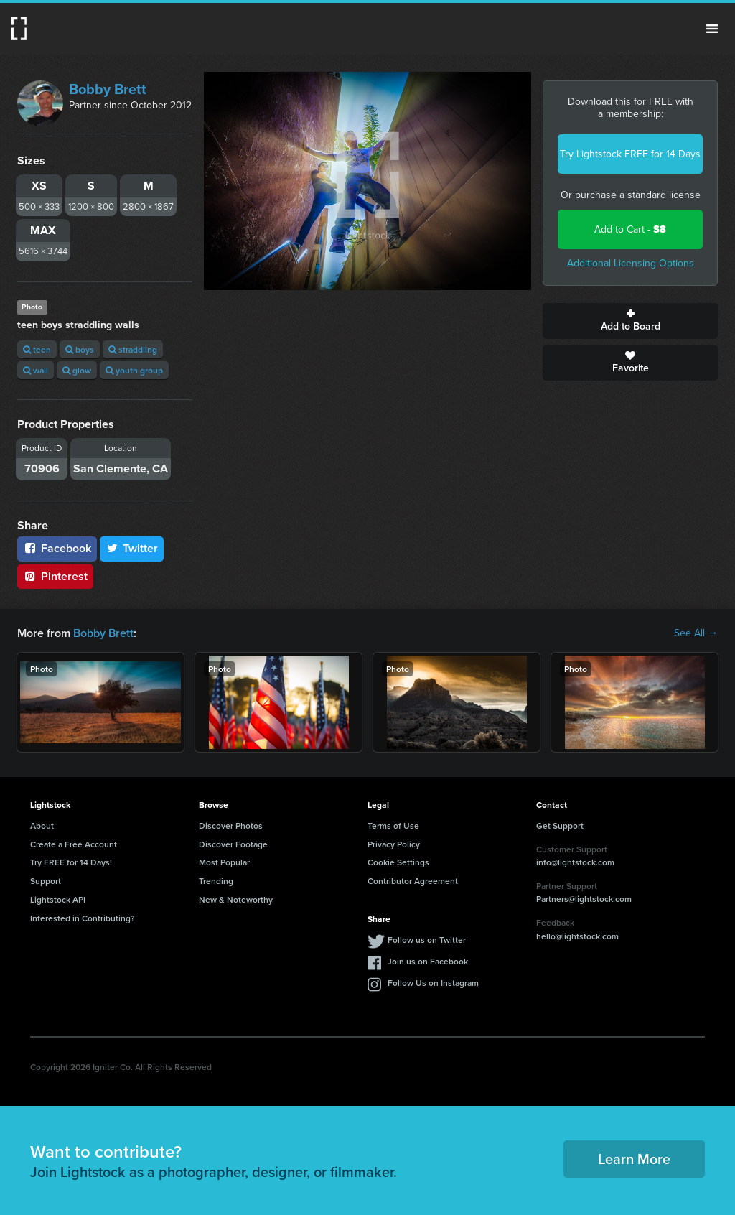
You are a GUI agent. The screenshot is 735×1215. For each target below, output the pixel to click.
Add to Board (630, 321)
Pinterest (55, 576)
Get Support (560, 825)
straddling (132, 349)
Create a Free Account (73, 844)
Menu (712, 28)
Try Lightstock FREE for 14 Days (630, 154)
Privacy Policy (394, 844)
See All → (696, 633)
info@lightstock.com (575, 862)
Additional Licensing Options (630, 263)
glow (76, 370)
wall (35, 370)
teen (37, 349)
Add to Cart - (630, 229)
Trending (216, 881)
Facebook (57, 548)
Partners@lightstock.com (584, 899)
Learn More (634, 1158)
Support (45, 881)
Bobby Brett (107, 89)
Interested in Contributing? (82, 918)
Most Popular (224, 862)
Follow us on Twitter (427, 940)
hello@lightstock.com (577, 936)
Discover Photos (231, 825)
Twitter (132, 548)
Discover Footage (233, 844)
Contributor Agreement (413, 881)
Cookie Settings (398, 862)
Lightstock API (57, 899)
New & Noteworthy (236, 899)
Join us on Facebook (428, 961)
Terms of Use (393, 825)
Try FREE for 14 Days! (71, 862)
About (42, 825)
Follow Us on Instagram (433, 983)
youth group (134, 370)
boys (79, 349)
